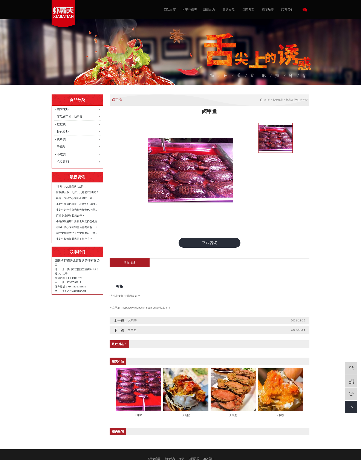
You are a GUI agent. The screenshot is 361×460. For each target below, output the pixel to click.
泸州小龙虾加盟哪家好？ (125, 296)
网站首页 (170, 9)
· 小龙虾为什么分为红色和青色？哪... (76, 209)
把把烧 (61, 124)
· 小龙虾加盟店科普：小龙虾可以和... (76, 203)
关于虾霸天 (189, 9)
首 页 (267, 99)
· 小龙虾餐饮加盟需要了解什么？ (73, 238)
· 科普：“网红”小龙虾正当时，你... (74, 198)
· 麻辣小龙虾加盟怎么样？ (69, 215)
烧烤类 (61, 139)
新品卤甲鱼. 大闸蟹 (69, 116)
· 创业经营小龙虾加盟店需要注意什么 (76, 227)
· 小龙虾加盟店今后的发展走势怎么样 (76, 221)
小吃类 (61, 154)
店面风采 (248, 9)
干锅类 (61, 146)
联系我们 (287, 9)
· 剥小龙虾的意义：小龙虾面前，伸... (76, 233)
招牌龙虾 (63, 109)
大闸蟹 (132, 320)
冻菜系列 (63, 162)
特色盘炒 (63, 131)
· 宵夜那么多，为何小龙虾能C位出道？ (77, 192)
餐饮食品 (229, 9)
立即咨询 (209, 243)
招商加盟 (268, 9)
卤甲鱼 (132, 330)
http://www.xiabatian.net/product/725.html (146, 307)
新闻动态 (209, 9)
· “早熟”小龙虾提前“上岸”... (70, 186)
